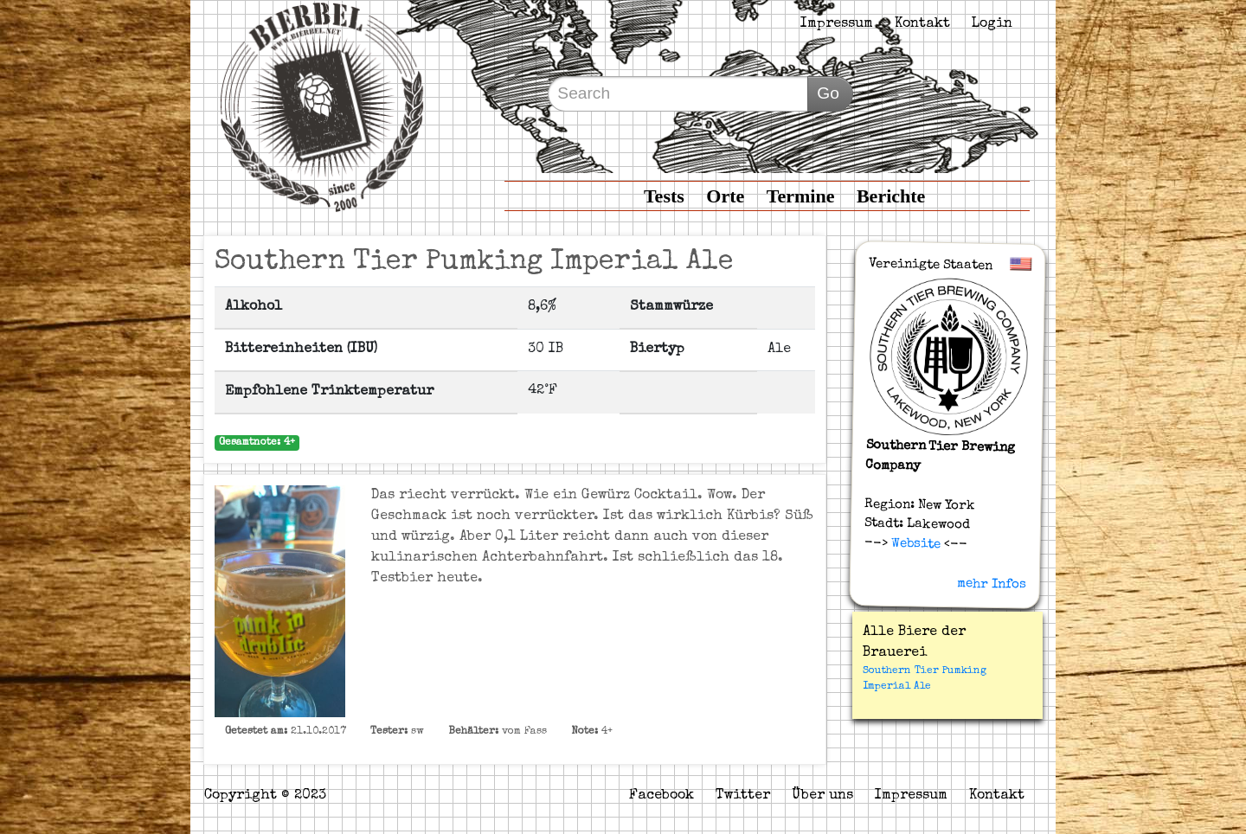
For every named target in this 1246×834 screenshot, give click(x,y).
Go (828, 93)
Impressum (836, 24)
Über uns (822, 796)
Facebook (661, 796)
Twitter (743, 796)
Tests (664, 196)
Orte (725, 196)
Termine (801, 196)
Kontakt (922, 24)
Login (992, 24)
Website (913, 543)
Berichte (891, 196)
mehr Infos (991, 584)
